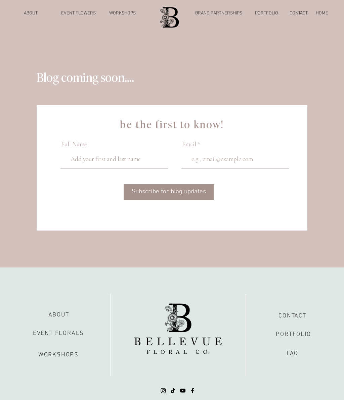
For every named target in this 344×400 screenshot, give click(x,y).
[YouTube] (182, 390)
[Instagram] (163, 390)
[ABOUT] (30, 13)
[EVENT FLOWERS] (78, 13)
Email (189, 144)
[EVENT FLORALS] (58, 333)
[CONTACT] (298, 13)
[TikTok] (173, 390)
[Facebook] (192, 390)
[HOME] (322, 13)
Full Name (74, 144)
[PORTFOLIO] (266, 13)
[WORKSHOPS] (122, 13)
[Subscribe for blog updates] (169, 192)
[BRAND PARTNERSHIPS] (218, 13)
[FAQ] (292, 353)
